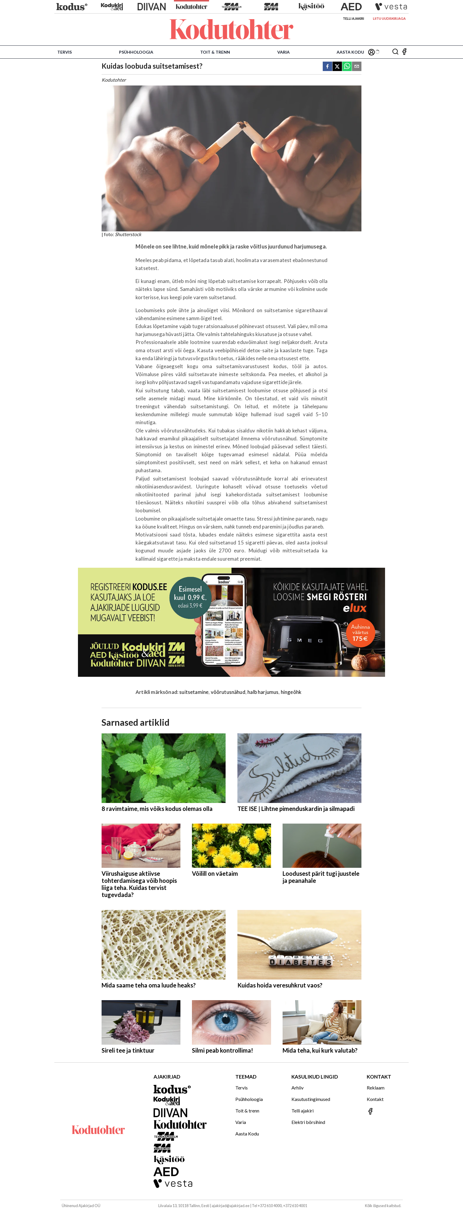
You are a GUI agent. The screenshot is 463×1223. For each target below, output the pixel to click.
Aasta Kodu (350, 52)
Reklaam (375, 1087)
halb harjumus (262, 692)
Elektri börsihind (308, 1122)
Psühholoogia (136, 52)
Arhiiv (297, 1087)
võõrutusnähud (228, 692)
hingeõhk (291, 692)
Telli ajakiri (353, 18)
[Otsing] (395, 52)
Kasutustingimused (310, 1099)
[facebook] (327, 67)
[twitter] (337, 67)
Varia (283, 52)
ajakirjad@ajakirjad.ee (231, 1205)
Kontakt (375, 1099)
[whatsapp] (347, 67)
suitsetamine (193, 692)
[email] (356, 67)
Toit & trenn (215, 52)
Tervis (64, 52)
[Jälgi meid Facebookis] (404, 52)
